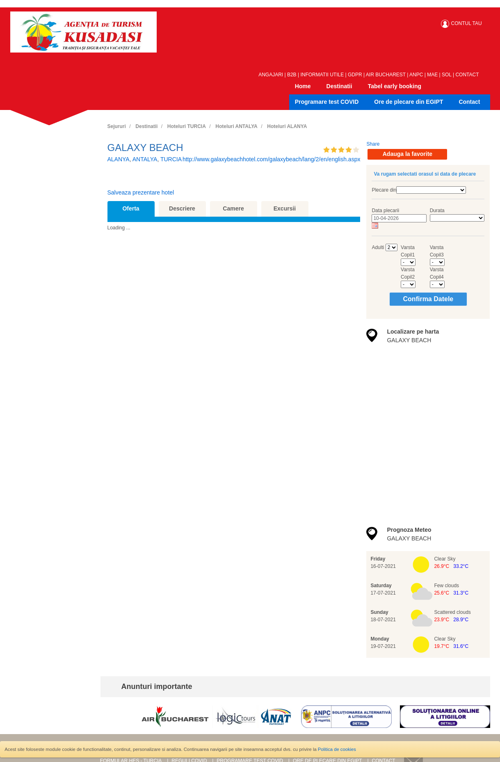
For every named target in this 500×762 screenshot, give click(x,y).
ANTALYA (145, 159)
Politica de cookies (337, 749)
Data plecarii (385, 210)
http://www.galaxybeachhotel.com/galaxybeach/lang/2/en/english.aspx (272, 159)
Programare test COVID (327, 101)
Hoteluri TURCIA (186, 126)
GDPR (355, 75)
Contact (469, 101)
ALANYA (118, 159)
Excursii (285, 208)
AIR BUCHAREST (386, 75)
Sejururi (116, 126)
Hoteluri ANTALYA (236, 126)
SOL (447, 75)
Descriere (182, 208)
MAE (432, 75)
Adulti (378, 247)
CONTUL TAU (466, 23)
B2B (292, 75)
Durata (437, 210)
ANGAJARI (270, 75)
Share (372, 144)
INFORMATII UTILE (322, 75)
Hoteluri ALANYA (287, 126)
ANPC (416, 75)
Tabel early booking (394, 86)
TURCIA (171, 159)
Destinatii (339, 86)
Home (303, 86)
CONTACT (467, 75)
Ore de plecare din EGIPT (408, 101)
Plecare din (384, 190)
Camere (233, 208)
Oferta (130, 208)
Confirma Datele (428, 298)
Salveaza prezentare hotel (140, 192)
